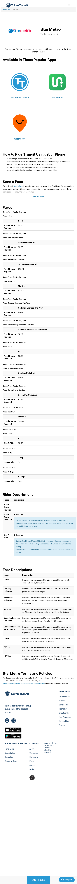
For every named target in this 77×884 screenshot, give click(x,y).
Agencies (6, 9)
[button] (68, 5)
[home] (17, 5)
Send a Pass (18, 186)
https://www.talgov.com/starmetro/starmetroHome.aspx (24, 684)
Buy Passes (38, 880)
